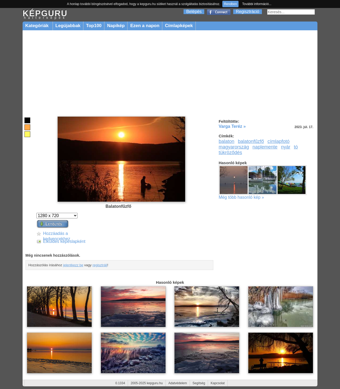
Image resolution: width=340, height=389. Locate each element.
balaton (226, 141)
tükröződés (230, 152)
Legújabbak (68, 25)
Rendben (230, 4)
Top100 (93, 25)
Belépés (194, 11)
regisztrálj (99, 265)
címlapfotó (278, 141)
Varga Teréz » (232, 126)
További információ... (256, 4)
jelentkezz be (73, 265)
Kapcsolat (218, 383)
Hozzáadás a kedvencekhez (56, 233)
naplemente (265, 147)
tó (296, 147)
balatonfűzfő (251, 141)
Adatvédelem (177, 383)
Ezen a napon (144, 25)
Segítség (199, 383)
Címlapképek (179, 25)
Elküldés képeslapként (64, 241)
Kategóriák (37, 25)
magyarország (234, 147)
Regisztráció (247, 11)
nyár (285, 147)
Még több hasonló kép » (241, 197)
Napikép (116, 25)
